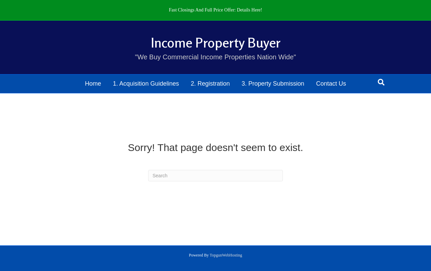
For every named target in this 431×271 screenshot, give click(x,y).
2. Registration (210, 83)
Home (93, 83)
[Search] (381, 82)
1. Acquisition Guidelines (146, 83)
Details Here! (249, 9)
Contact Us (331, 83)
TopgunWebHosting (226, 255)
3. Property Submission (273, 83)
